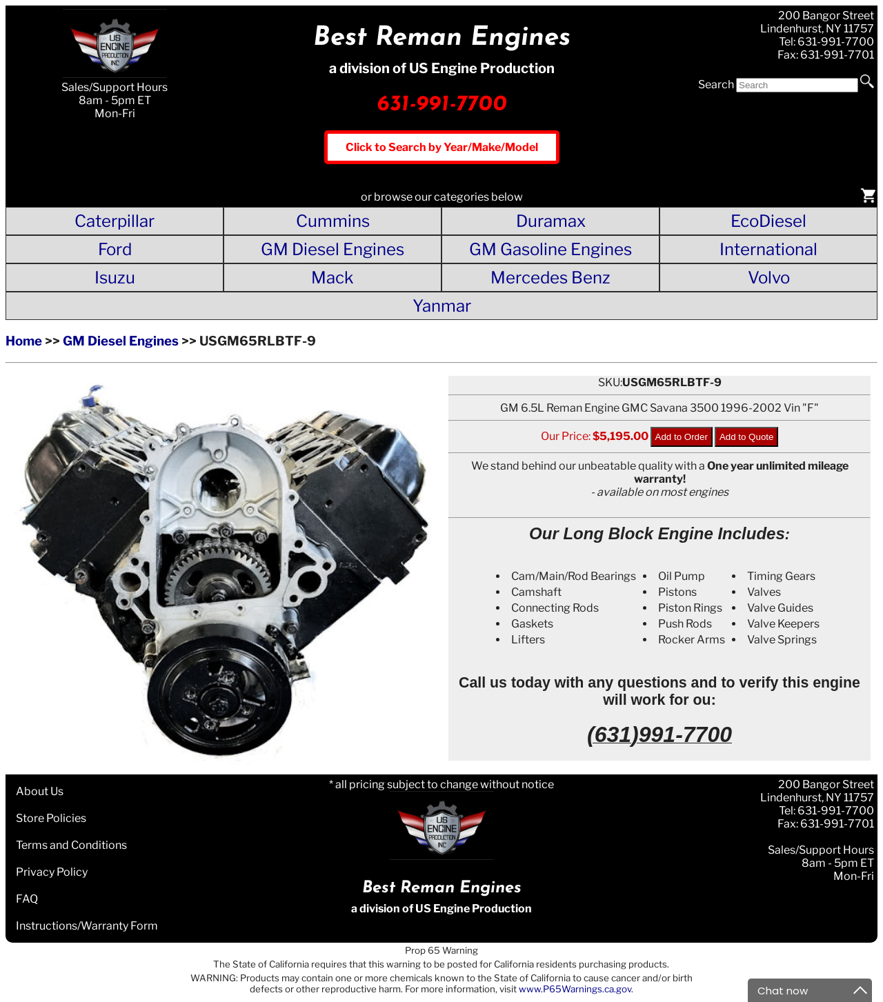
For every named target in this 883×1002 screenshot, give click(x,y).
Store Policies (51, 818)
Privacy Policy (52, 872)
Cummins (333, 221)
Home (24, 341)
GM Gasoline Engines (550, 249)
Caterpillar (115, 221)
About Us (39, 791)
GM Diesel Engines (332, 249)
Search (716, 84)
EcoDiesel (768, 221)
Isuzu (115, 278)
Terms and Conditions (71, 845)
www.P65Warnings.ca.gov (575, 988)
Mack (332, 278)
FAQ (27, 898)
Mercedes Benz (550, 278)
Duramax (551, 221)
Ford (115, 249)
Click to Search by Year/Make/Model (442, 147)
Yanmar (442, 306)
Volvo (769, 278)
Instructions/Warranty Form (87, 925)
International (768, 249)
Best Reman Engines (442, 38)
